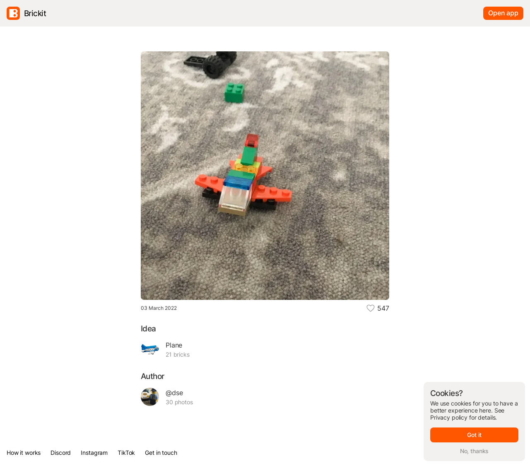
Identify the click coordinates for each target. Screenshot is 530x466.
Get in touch (161, 452)
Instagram (94, 452)
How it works (24, 452)
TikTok (126, 452)
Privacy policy (448, 417)
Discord (61, 452)
